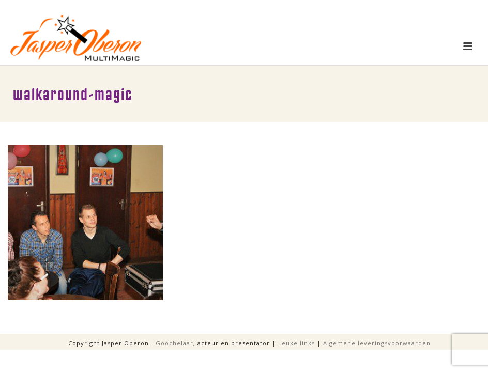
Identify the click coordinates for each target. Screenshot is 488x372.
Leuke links (296, 343)
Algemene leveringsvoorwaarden (377, 343)
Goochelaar (174, 343)
